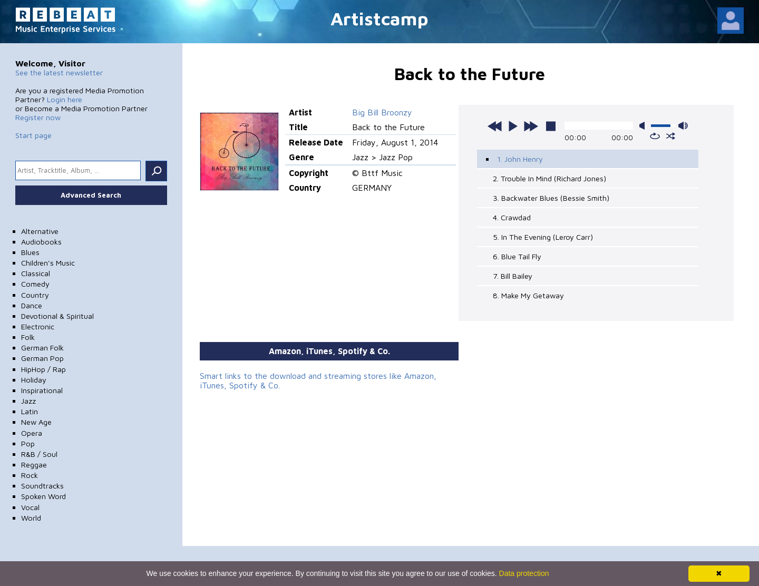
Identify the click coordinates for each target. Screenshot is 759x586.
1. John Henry (520, 158)
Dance (31, 305)
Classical (35, 273)
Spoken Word (43, 496)
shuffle (670, 136)
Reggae (34, 464)
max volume (683, 126)
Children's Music (48, 262)
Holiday (33, 379)
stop (550, 126)
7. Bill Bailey (512, 275)
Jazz (28, 400)
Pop (28, 443)
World (31, 517)
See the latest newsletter (59, 72)
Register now (38, 117)
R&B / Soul (39, 454)
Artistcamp (379, 18)
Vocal (30, 507)
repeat (654, 136)
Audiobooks (41, 241)
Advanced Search (91, 195)
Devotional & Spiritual (57, 315)
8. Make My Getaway (528, 295)
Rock (29, 475)
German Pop (42, 358)
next (530, 126)
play (512, 125)
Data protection (524, 573)
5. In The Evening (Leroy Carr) (543, 236)
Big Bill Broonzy (382, 112)
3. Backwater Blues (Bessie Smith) (551, 197)
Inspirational (42, 390)
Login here (64, 99)
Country (35, 294)
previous (495, 126)
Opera (31, 432)
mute (644, 126)
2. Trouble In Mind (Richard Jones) (549, 178)
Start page (33, 135)
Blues (30, 252)
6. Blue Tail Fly (517, 256)
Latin (29, 411)
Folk (28, 337)
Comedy (35, 283)
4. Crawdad (512, 217)
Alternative (40, 231)
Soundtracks (42, 485)
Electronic (37, 326)
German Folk (42, 347)
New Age (36, 421)
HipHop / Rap (43, 369)
